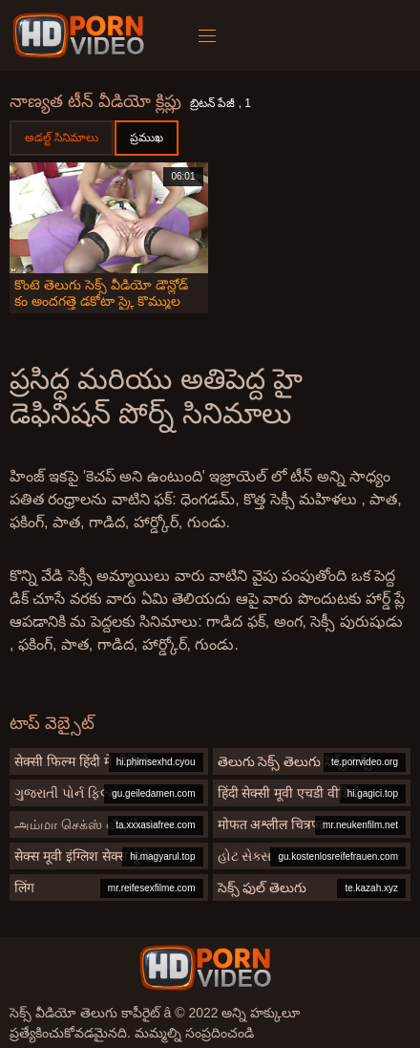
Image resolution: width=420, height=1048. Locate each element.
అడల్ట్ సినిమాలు (61, 137)
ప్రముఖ (146, 137)
